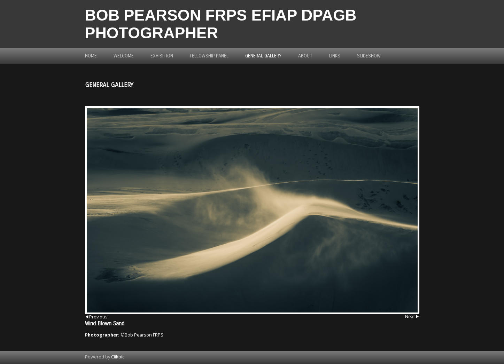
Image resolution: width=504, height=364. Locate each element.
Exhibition (161, 56)
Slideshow (369, 56)
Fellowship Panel (209, 56)
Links (334, 56)
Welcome (124, 56)
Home (91, 56)
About (305, 56)
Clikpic (117, 357)
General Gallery (263, 56)
